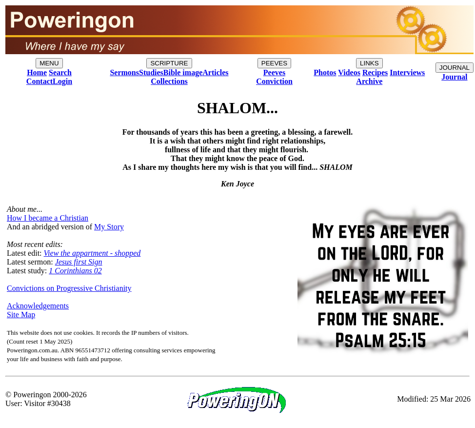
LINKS (369, 63)
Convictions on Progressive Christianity (69, 288)
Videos (349, 72)
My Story (109, 227)
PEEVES (274, 63)
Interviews (407, 72)
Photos (325, 72)
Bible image (182, 72)
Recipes (375, 72)
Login (62, 81)
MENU (49, 63)
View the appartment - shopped (92, 253)
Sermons (124, 72)
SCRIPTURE (169, 63)
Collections (169, 81)
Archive (369, 81)
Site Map (21, 314)
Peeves (274, 72)
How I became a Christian (47, 218)
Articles (215, 72)
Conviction (274, 81)
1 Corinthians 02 (75, 270)
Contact (39, 81)
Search (60, 72)
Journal (454, 77)
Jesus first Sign (78, 262)
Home (37, 72)
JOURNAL (454, 67)
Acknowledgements (38, 306)
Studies (151, 72)
